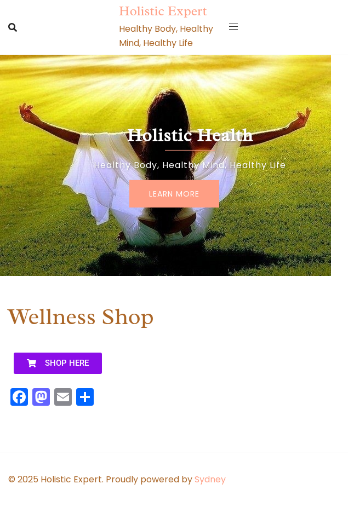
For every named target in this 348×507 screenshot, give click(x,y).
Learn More (174, 193)
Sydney (210, 479)
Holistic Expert (163, 11)
